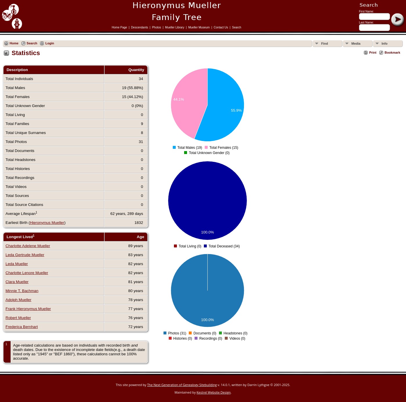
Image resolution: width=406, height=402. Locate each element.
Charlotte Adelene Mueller (28, 246)
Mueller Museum (199, 27)
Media (355, 43)
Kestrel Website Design (214, 392)
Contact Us (221, 27)
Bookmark (392, 52)
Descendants (139, 27)
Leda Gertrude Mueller (25, 255)
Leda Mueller (17, 264)
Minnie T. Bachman (22, 291)
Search (236, 27)
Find (324, 43)
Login (49, 43)
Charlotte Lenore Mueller (27, 273)
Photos (156, 27)
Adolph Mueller (18, 300)
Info (384, 43)
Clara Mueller (17, 282)
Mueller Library (174, 27)
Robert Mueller (18, 318)
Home (14, 43)
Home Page (119, 27)
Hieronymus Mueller (47, 222)
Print (372, 52)
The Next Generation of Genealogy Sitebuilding (182, 385)
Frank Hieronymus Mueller (28, 309)
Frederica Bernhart (22, 327)
